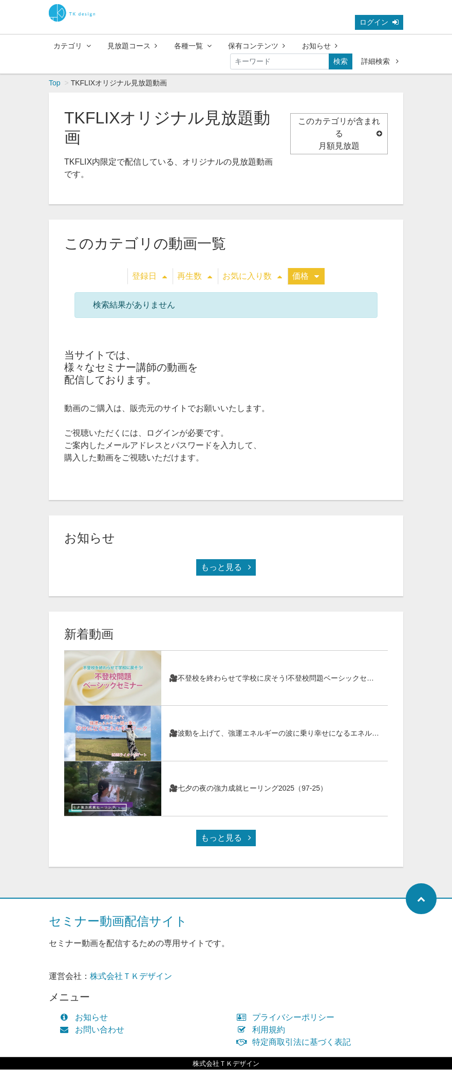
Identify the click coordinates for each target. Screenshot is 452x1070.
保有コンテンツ (256, 46)
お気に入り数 (252, 276)
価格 (305, 276)
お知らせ (319, 46)
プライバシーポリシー (287, 1017)
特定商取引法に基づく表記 (296, 1042)
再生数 (194, 276)
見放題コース (132, 46)
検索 (340, 61)
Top (55, 83)
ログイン (379, 22)
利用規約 (263, 1030)
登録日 (149, 276)
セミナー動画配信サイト (118, 922)
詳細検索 (380, 61)
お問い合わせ (94, 1030)
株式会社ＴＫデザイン (131, 976)
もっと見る (226, 567)
